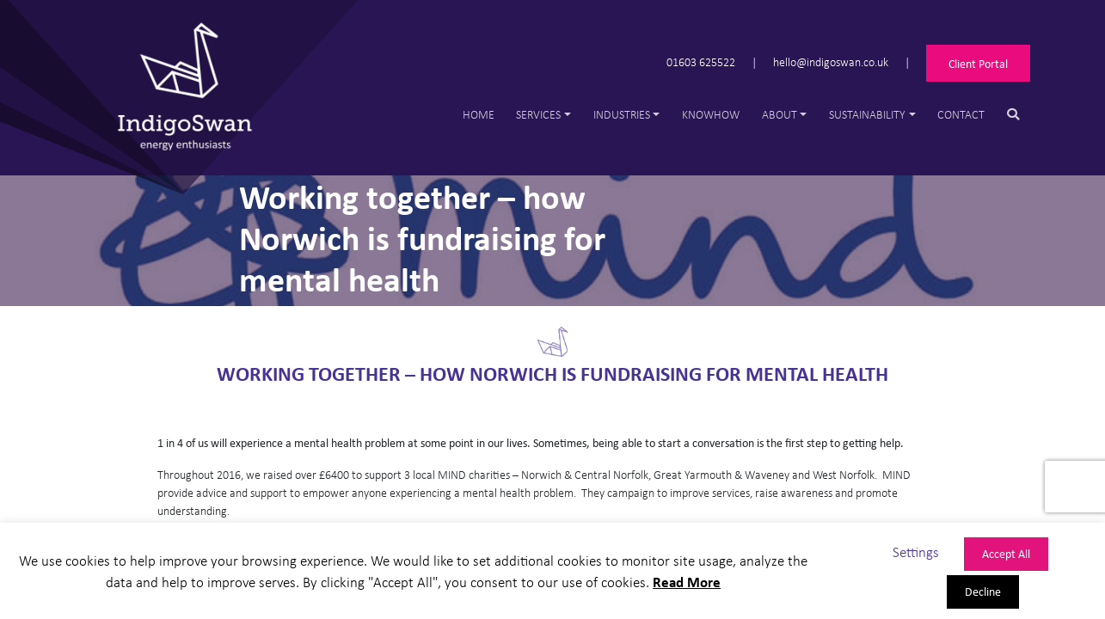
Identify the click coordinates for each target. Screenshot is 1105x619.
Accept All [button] (1006, 553)
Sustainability (867, 114)
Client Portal (978, 63)
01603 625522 (700, 61)
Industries (621, 114)
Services (538, 114)
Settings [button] (916, 551)
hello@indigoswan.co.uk (830, 61)
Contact (961, 114)
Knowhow (711, 114)
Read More (687, 581)
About (779, 114)
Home (478, 114)
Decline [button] (983, 591)
